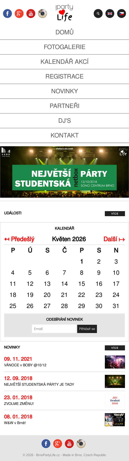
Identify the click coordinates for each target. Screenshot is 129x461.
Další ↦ (114, 239)
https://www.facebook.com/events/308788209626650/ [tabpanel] (64, 172)
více (115, 213)
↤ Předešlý (19, 239)
